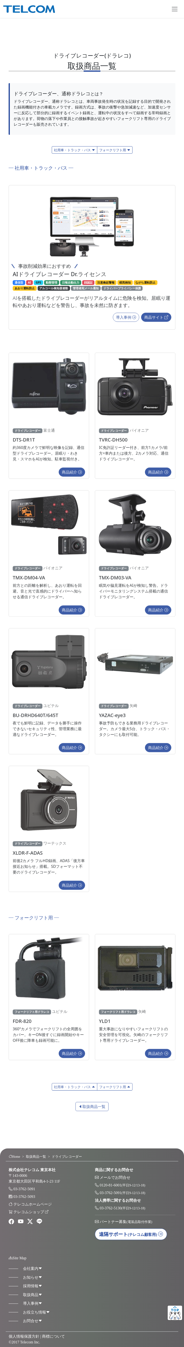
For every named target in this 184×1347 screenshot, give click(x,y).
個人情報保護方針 (24, 1336)
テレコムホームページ (32, 1204)
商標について (53, 1336)
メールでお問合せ (115, 1177)
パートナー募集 (126, 1222)
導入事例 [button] (126, 320)
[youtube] (20, 1222)
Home (14, 1156)
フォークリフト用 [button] (114, 150)
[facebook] (11, 1222)
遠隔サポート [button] (131, 1234)
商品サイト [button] (156, 320)
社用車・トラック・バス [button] (74, 150)
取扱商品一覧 (36, 1156)
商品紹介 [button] (72, 475)
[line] (39, 1222)
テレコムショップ (30, 1212)
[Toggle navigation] (174, 9)
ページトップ (175, 1313)
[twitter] (30, 1222)
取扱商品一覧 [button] (92, 1109)
